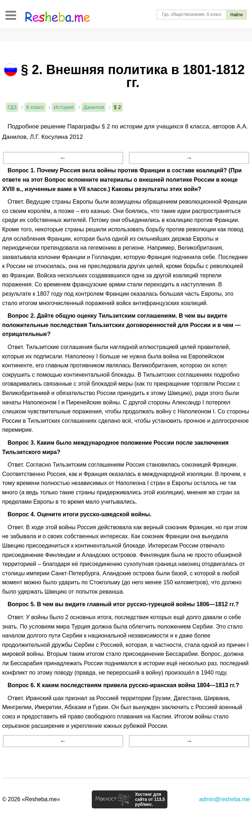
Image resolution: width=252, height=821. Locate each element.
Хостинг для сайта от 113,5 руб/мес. (150, 799)
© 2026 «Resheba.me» (31, 799)
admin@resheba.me (224, 799)
